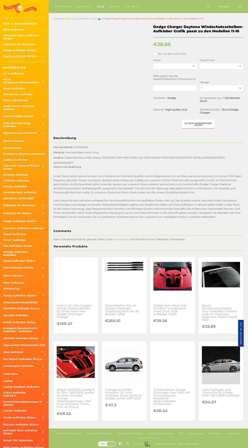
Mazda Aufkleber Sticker (19, 417)
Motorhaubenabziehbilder (20, 302)
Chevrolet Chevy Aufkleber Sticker (21, 37)
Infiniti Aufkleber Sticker (19, 322)
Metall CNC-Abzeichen (18, 440)
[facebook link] (120, 444)
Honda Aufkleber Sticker (19, 295)
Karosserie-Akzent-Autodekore (24, 153)
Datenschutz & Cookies (130, 433)
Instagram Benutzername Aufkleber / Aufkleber (20, 330)
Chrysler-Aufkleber (16, 174)
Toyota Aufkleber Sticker (19, 56)
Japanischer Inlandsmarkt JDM (24, 345)
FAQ (180, 433)
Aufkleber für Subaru (17, 213)
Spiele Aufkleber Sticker (19, 260)
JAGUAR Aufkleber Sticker (21, 338)
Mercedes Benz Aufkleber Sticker (20, 432)
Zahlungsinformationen (99, 433)
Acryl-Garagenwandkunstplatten (21, 81)
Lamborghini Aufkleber (18, 365)
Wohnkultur (11, 288)
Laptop (8, 380)
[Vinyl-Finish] (221, 66)
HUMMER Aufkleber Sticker (21, 308)
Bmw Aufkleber (13, 29)
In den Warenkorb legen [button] (198, 124)
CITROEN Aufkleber (16, 180)
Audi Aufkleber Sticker (18, 116)
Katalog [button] (84, 6)
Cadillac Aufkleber (15, 159)
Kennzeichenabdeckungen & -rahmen (23, 403)
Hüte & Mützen (13, 275)
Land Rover (11, 373)
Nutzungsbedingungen (161, 433)
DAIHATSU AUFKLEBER (18, 198)
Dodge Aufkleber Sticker (19, 50)
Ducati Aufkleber (14, 234)
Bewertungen (195, 433)
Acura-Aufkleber (14, 88)
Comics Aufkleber (15, 186)
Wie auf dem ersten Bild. (170, 54)
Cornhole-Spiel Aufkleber (20, 192)
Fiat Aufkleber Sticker (18, 245)
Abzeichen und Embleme (20, 133)
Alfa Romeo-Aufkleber (18, 94)
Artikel (115, 6)
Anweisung (214, 433)
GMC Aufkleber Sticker (18, 267)
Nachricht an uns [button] (240, 333)
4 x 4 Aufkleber (13, 73)
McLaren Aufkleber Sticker (21, 424)
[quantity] (221, 88)
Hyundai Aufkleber (16, 315)
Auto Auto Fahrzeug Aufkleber (16, 125)
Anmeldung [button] (121, 239)
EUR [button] (111, 444)
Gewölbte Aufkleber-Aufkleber (23, 228)
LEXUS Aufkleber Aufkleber (14, 394)
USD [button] (102, 444)
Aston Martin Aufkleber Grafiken (19, 108)
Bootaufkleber (12, 147)
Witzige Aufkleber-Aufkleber (16, 253)
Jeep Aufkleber (13, 352)
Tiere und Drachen (15, 100)
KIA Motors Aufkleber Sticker (22, 359)
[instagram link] (127, 444)
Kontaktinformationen (68, 433)
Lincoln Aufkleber (15, 410)
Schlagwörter (233, 433)
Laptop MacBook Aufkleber (21, 386)
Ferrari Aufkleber (14, 240)
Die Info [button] (133, 6)
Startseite (63, 6)
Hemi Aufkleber (13, 282)
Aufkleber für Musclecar (19, 44)
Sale (100, 6)
